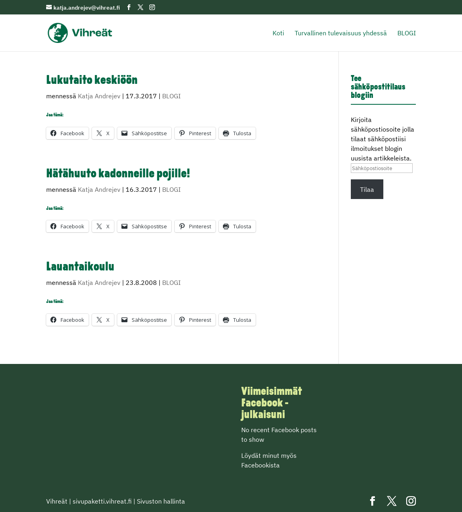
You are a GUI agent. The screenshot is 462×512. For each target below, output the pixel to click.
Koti (278, 33)
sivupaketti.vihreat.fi (102, 501)
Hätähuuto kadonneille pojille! (118, 174)
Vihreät (56, 501)
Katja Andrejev (99, 96)
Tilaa (367, 189)
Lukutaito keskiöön (92, 81)
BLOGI (406, 33)
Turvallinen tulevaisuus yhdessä (341, 33)
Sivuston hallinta (161, 501)
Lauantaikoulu (80, 267)
